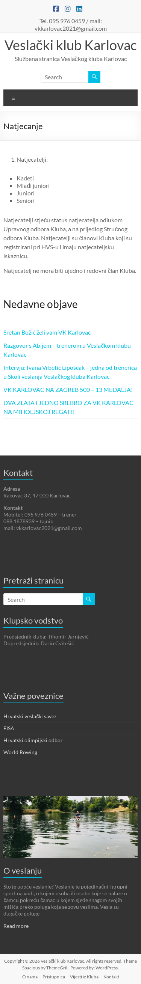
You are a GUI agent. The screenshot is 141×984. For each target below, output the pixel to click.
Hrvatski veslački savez (29, 716)
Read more (16, 926)
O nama (30, 977)
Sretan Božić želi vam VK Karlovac (47, 332)
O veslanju (22, 870)
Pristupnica (53, 977)
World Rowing (20, 752)
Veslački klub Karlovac (71, 45)
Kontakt (111, 977)
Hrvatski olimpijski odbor (33, 740)
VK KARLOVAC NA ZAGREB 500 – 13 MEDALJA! (68, 389)
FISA (8, 728)
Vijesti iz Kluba (84, 977)
